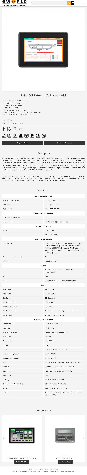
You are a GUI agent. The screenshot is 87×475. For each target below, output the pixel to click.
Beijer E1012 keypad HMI (65, 458)
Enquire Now (22, 143)
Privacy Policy (54, 471)
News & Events (35, 471)
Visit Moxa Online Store (20, 471)
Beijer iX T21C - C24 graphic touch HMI (22, 458)
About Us (45, 471)
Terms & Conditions (67, 471)
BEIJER (9, 120)
